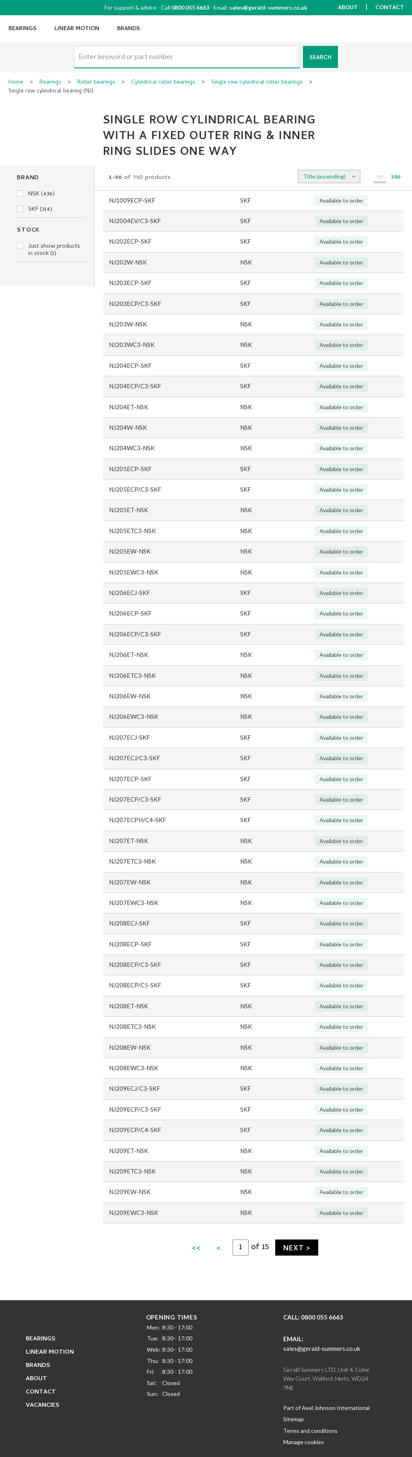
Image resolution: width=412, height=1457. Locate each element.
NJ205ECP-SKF (130, 468)
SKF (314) (34, 209)
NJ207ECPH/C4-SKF (137, 819)
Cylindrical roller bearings (163, 82)
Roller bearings (96, 82)
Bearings (22, 29)
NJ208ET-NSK (128, 1006)
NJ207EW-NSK (129, 882)
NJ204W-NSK (128, 427)
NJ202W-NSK (128, 262)
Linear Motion (76, 29)
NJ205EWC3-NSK (133, 572)
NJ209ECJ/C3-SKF (134, 1088)
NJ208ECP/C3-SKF (135, 964)
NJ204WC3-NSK (131, 447)
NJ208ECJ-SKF (129, 923)
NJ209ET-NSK (128, 1150)
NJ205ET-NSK (128, 509)
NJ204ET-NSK (128, 406)
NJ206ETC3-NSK (132, 675)
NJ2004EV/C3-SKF (135, 220)
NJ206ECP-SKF (130, 613)
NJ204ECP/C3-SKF (135, 386)
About (348, 8)
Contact (389, 8)
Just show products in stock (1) (48, 250)
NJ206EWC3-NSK (133, 716)
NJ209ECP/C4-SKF (135, 1129)
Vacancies (43, 1405)
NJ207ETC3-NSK (132, 861)
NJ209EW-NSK (129, 1191)
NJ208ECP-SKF (130, 944)
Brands (128, 29)
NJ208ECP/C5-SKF (135, 985)
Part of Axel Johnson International (326, 1407)
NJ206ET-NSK (128, 654)
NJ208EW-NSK (129, 1047)
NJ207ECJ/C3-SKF (134, 757)
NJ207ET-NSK (128, 840)
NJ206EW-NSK (129, 696)
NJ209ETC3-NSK (132, 1171)
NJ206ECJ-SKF (129, 592)
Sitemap (293, 1419)
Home (15, 82)
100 (395, 178)
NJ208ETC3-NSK (132, 1026)
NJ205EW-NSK (129, 551)
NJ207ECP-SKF (130, 778)
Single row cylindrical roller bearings (257, 82)
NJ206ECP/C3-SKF (135, 634)
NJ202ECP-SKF (130, 241)
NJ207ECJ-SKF (129, 737)
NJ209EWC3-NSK (133, 1212)
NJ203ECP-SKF (130, 282)
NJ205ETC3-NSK (132, 530)
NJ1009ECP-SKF (132, 200)
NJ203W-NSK (128, 324)
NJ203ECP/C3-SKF (135, 303)
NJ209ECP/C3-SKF (135, 1109)
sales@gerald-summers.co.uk (268, 7)
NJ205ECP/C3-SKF (135, 489)
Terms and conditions (310, 1430)
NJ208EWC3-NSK (133, 1067)
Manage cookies (303, 1442)
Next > (296, 1249)
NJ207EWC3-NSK (133, 902)
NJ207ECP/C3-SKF (135, 799)
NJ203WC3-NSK (131, 344)
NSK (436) (36, 194)
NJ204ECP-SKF (130, 365)
